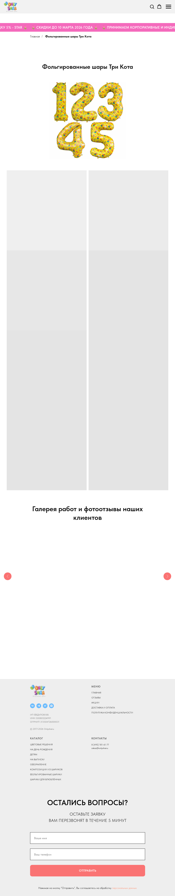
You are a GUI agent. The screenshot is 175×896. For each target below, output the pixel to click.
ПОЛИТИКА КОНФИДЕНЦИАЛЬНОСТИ (112, 712)
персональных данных (124, 887)
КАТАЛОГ (36, 738)
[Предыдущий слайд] (8, 576)
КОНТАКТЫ (99, 738)
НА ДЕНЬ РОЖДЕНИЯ (41, 749)
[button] (152, 6)
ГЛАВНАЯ (96, 692)
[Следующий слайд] (167, 576)
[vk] (32, 705)
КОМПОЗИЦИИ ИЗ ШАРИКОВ (46, 769)
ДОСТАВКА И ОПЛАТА (103, 707)
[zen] (51, 705)
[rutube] (45, 705)
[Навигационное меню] (168, 7)
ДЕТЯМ (33, 754)
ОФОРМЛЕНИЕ (38, 764)
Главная (35, 36)
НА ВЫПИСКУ (37, 759)
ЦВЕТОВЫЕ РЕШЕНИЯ (41, 744)
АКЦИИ (95, 702)
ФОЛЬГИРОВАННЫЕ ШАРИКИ (46, 774)
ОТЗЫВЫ (96, 697)
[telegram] (38, 705)
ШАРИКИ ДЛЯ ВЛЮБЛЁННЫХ (45, 779)
